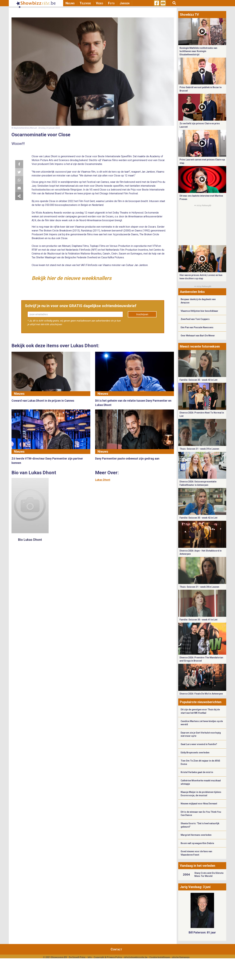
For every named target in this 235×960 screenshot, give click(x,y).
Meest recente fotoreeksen (200, 346)
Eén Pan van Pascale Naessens (197, 327)
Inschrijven (142, 314)
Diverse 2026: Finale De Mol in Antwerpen (201, 693)
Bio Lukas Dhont (30, 540)
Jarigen (124, 3)
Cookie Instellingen (159, 957)
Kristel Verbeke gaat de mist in (197, 772)
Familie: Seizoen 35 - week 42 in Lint (198, 517)
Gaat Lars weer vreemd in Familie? (199, 744)
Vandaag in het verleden (197, 866)
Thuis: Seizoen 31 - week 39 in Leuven (199, 449)
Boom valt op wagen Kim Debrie (197, 843)
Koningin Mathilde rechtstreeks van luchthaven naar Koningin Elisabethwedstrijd (198, 51)
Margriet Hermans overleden (196, 835)
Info (90, 957)
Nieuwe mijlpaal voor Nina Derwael (199, 803)
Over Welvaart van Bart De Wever (198, 335)
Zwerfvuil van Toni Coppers (195, 319)
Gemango (184, 957)
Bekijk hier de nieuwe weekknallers (71, 278)
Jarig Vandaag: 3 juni (195, 887)
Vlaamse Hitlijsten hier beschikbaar (199, 311)
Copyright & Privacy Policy (108, 957)
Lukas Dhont (102, 479)
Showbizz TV (189, 14)
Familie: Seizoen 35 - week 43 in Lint (198, 380)
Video (99, 3)
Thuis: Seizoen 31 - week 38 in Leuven (199, 587)
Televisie (85, 3)
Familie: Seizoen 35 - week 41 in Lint (198, 619)
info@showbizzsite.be (135, 957)
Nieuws (70, 3)
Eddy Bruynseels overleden (195, 752)
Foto (111, 3)
